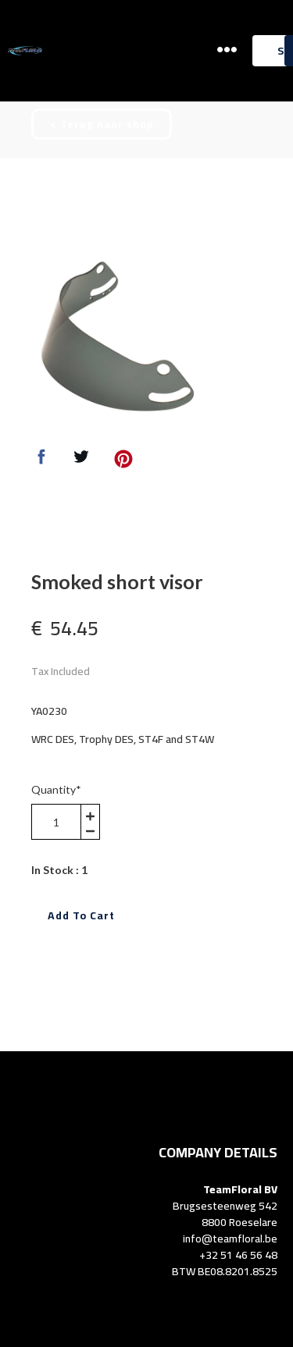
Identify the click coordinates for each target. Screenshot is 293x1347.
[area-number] (56, 822)
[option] (115, 339)
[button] (227, 49)
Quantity (56, 789)
